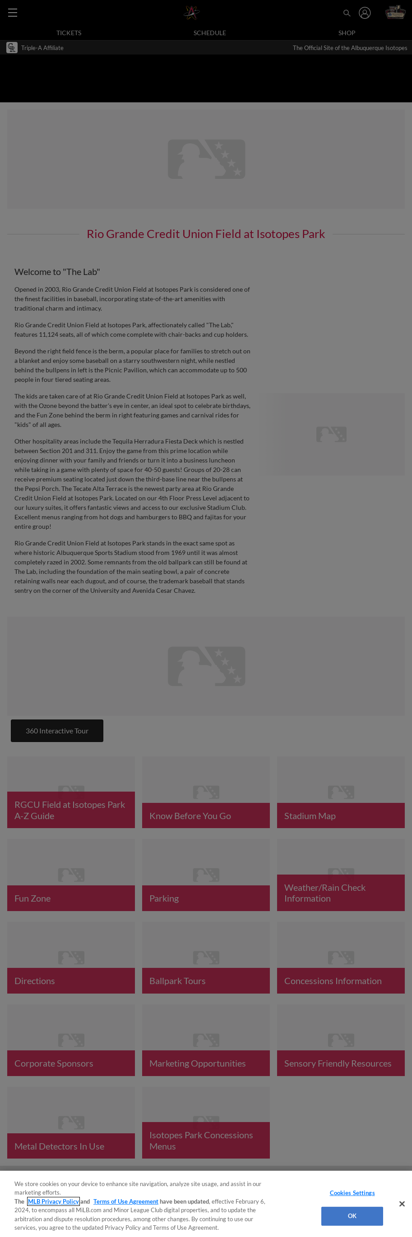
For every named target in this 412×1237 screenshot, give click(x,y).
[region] (206, 1204)
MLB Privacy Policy (53, 1201)
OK (352, 1215)
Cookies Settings (352, 1192)
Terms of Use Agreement (125, 1201)
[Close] (402, 1204)
